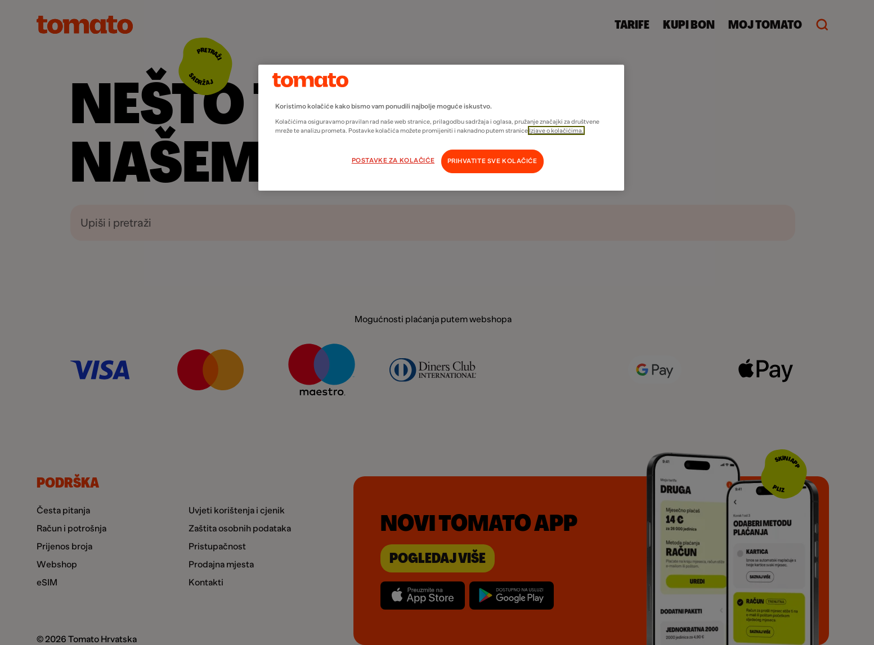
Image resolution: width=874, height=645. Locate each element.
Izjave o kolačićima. (556, 130)
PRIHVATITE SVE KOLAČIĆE (492, 161)
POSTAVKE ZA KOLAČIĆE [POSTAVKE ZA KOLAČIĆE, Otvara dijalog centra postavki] (393, 160)
